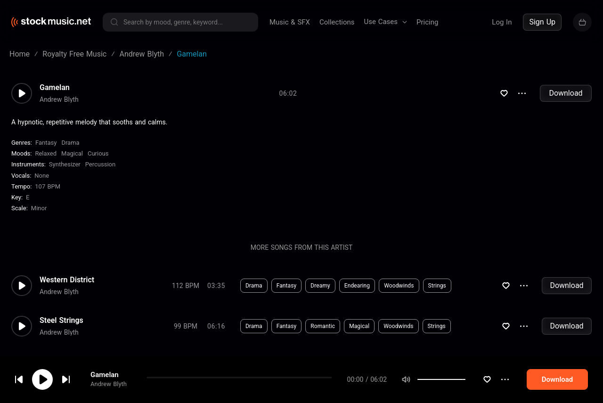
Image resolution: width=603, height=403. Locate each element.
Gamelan (104, 381)
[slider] (483, 385)
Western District (67, 280)
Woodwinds (399, 285)
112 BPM (185, 285)
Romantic (322, 326)
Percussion (100, 164)
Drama (70, 142)
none (41, 175)
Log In (502, 22)
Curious (98, 153)
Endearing (357, 285)
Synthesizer (65, 164)
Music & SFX (289, 22)
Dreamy (320, 285)
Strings (437, 285)
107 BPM (47, 186)
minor (39, 208)
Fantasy (46, 142)
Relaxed (46, 153)
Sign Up (542, 21)
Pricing (427, 22)
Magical (72, 153)
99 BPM (185, 326)
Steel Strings (61, 320)
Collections (337, 22)
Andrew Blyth (108, 390)
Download (565, 93)
